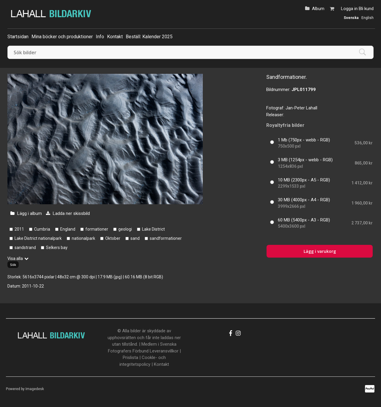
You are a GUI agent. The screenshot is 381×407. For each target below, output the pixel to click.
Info (100, 36)
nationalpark (83, 238)
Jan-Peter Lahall (301, 108)
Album (318, 8)
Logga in (349, 8)
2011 (19, 229)
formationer (96, 229)
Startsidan (17, 36)
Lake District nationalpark (38, 238)
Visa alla (15, 258)
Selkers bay (57, 247)
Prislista (130, 357)
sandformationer (166, 238)
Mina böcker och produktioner (62, 36)
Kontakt (115, 36)
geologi (125, 229)
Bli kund (366, 8)
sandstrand (25, 247)
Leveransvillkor (164, 351)
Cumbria (42, 229)
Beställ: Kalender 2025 (149, 36)
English (367, 18)
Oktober (112, 238)
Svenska (351, 18)
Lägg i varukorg (320, 251)
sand (135, 238)
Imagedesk (34, 389)
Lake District (153, 229)
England (67, 229)
